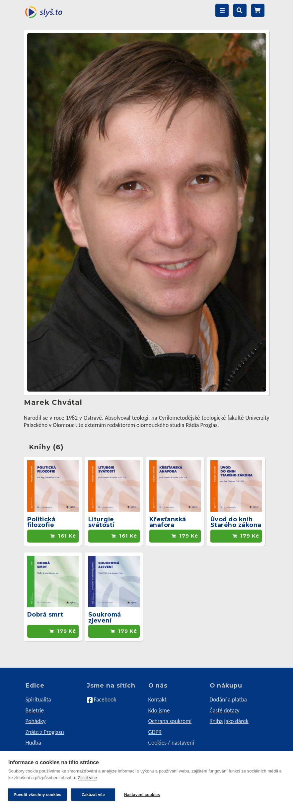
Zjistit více (87, 778)
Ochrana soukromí (170, 721)
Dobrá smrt (45, 614)
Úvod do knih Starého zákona (235, 522)
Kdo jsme (159, 710)
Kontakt (157, 699)
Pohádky (36, 721)
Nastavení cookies (143, 794)
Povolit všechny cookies (37, 794)
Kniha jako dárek (229, 721)
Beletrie (35, 710)
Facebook (105, 699)
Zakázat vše (93, 794)
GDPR (155, 732)
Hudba (33, 742)
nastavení (183, 742)
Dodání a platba (228, 699)
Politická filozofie (41, 522)
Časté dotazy (225, 710)
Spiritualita (38, 699)
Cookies (157, 742)
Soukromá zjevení (104, 617)
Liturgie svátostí (101, 522)
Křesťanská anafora (167, 522)
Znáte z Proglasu (45, 732)
